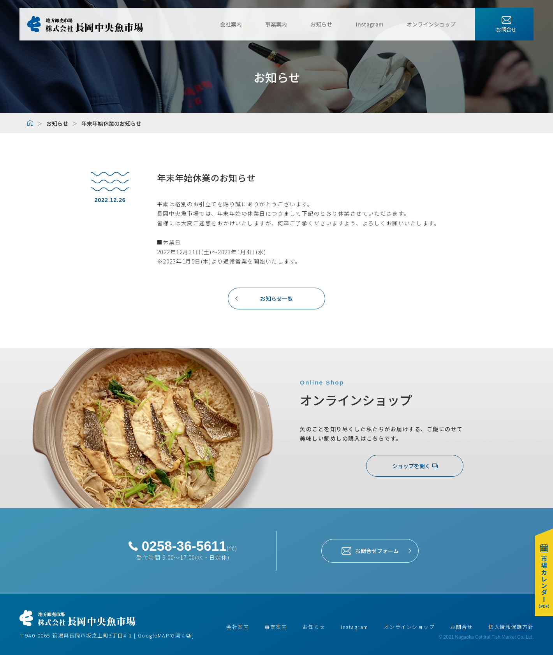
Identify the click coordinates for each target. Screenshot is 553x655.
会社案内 (247, 24)
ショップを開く (415, 466)
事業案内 (288, 24)
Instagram (373, 24)
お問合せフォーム (370, 551)
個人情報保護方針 (511, 626)
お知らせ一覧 (276, 298)
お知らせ (329, 24)
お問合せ (461, 626)
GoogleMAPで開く (162, 635)
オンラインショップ (431, 24)
